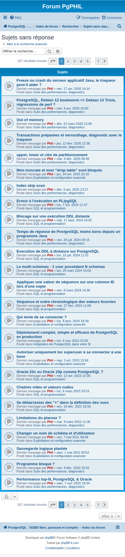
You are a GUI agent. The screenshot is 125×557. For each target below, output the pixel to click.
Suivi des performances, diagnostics (58, 92)
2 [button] (68, 61)
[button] (52, 61)
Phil (50, 88)
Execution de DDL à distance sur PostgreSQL (58, 251)
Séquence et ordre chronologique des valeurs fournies (66, 301)
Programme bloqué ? (36, 464)
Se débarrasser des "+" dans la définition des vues (63, 402)
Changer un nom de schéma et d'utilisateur (56, 433)
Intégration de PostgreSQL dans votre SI (62, 344)
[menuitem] (15, 17)
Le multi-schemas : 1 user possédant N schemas (61, 266)
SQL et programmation (49, 208)
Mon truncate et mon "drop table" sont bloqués (59, 170)
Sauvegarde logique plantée (42, 448)
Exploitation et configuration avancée (59, 177)
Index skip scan (31, 185)
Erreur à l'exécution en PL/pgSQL (47, 201)
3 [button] (74, 61)
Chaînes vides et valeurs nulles (45, 387)
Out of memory (30, 120)
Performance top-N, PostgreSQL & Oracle (54, 479)
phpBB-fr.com (70, 543)
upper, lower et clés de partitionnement (52, 155)
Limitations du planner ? (39, 418)
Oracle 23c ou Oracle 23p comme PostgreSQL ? (60, 372)
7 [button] (98, 61)
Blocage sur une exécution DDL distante (53, 216)
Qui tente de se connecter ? (42, 317)
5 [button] (87, 61)
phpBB (49, 537)
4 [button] (81, 61)
